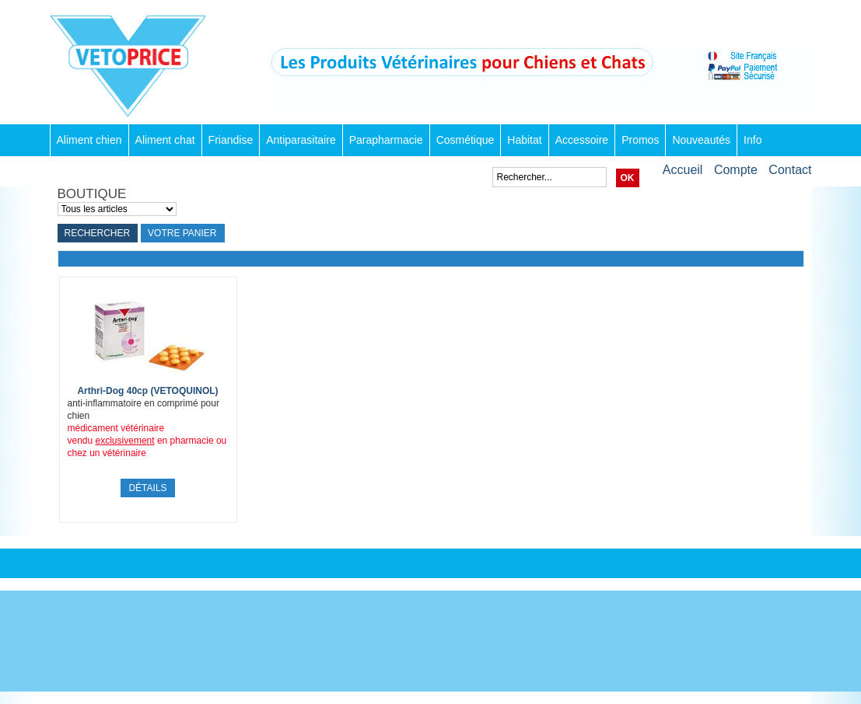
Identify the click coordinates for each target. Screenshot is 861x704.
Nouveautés (701, 140)
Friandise (231, 140)
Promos (640, 140)
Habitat (524, 140)
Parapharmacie (386, 140)
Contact (789, 169)
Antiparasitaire (301, 140)
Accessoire (581, 140)
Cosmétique (465, 140)
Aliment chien (89, 140)
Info (752, 140)
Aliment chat (165, 140)
